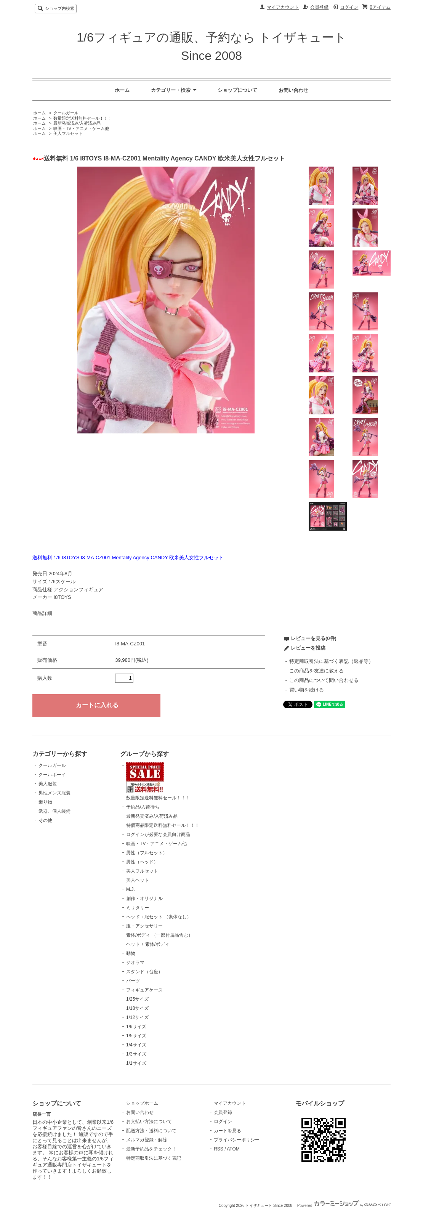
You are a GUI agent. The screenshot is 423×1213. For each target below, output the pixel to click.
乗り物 (45, 802)
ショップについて (237, 90)
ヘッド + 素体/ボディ (147, 944)
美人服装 (47, 783)
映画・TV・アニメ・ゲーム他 (81, 128)
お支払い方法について (149, 1121)
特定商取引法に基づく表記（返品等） (331, 661)
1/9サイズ (136, 1026)
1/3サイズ (136, 1054)
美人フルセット (68, 133)
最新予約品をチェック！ (151, 1149)
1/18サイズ (137, 1008)
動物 (130, 953)
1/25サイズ (137, 999)
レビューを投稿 (308, 648)
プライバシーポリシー (237, 1139)
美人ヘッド (137, 880)
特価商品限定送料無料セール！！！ (162, 825)
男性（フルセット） (146, 852)
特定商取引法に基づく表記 (153, 1158)
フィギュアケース (144, 990)
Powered (344, 1205)
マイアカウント (283, 7)
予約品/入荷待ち (142, 807)
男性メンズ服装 (54, 793)
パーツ (133, 981)
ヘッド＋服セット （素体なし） (158, 916)
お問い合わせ (293, 90)
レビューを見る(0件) (313, 638)
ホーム (122, 90)
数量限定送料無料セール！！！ (82, 118)
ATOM (233, 1149)
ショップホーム (142, 1103)
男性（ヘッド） (142, 862)
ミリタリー (137, 907)
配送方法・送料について (151, 1130)
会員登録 (319, 7)
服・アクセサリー (144, 926)
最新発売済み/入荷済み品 (77, 123)
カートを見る (227, 1130)
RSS (218, 1149)
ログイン (349, 7)
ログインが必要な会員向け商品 (158, 834)
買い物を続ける (306, 690)
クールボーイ (52, 774)
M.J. (130, 889)
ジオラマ (135, 962)
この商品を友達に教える (316, 671)
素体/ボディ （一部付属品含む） (159, 935)
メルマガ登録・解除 (146, 1139)
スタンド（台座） (144, 971)
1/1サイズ (136, 1063)
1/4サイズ (136, 1045)
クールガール (66, 113)
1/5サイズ (136, 1035)
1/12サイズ (137, 1017)
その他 (45, 820)
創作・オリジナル (144, 898)
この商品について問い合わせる (324, 680)
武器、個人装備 (54, 811)
